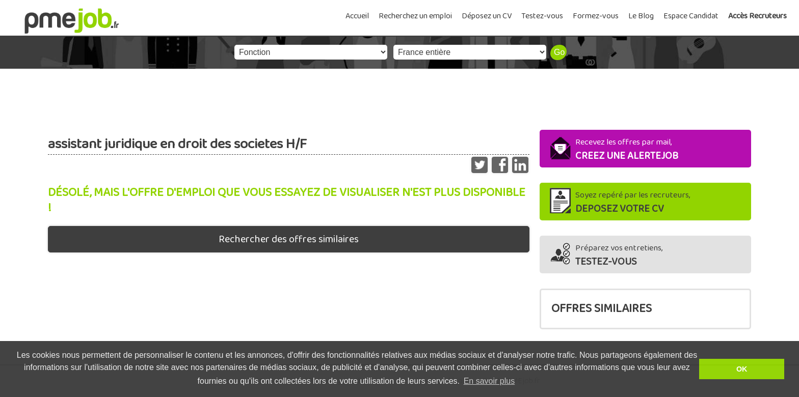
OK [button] (742, 369)
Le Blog (641, 16)
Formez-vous (596, 16)
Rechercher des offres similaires (289, 239)
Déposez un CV (487, 16)
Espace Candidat (690, 16)
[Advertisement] (399, 97)
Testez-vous (542, 16)
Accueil (357, 16)
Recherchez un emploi (415, 16)
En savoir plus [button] (489, 381)
